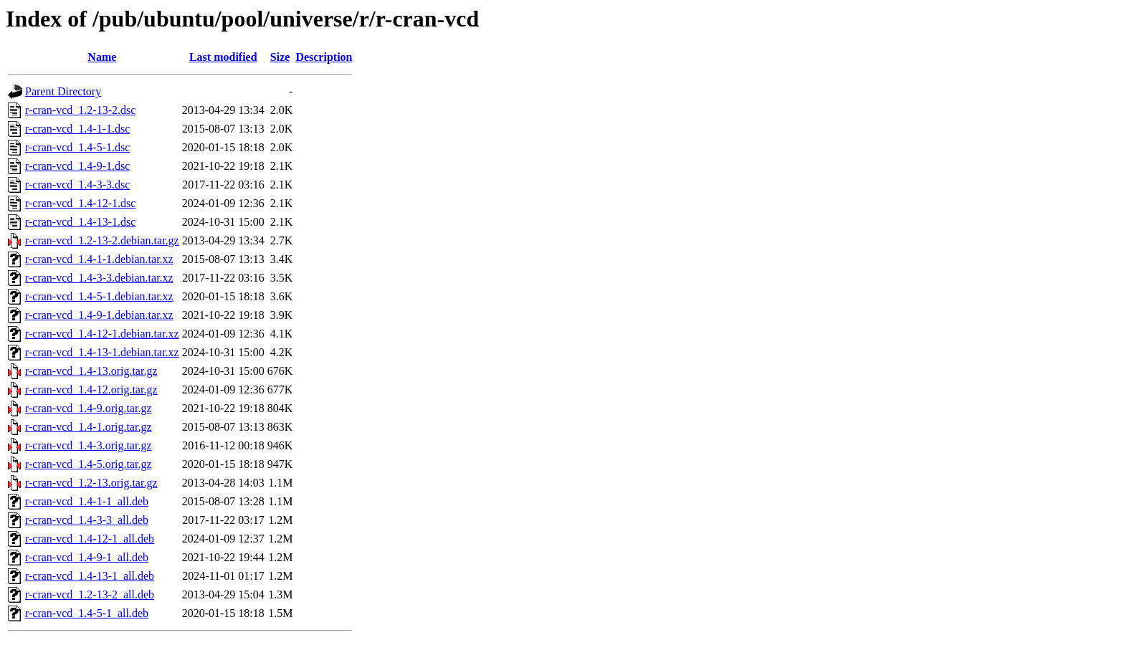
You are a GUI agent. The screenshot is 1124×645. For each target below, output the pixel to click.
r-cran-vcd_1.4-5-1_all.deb (86, 613)
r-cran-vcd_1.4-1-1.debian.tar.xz (99, 259)
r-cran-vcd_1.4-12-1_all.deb (89, 538)
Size (280, 57)
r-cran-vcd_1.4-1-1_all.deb (86, 501)
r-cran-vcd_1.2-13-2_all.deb (89, 594)
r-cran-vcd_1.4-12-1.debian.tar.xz (102, 334)
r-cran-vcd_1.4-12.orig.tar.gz (91, 389)
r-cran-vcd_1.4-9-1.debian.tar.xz (99, 315)
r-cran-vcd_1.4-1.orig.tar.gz (88, 427)
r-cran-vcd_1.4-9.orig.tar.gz (88, 408)
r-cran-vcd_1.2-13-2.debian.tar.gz (102, 240)
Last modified (223, 57)
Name (101, 57)
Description (323, 57)
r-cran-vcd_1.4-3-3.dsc (77, 184)
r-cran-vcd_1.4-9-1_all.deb (86, 557)
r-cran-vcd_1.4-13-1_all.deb (89, 576)
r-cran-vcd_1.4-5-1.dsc (77, 147)
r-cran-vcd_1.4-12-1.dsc (80, 203)
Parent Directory (63, 91)
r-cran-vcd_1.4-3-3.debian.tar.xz (99, 278)
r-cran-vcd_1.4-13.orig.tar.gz (91, 371)
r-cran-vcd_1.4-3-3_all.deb (86, 520)
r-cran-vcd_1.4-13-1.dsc (80, 222)
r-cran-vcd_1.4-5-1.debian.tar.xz (99, 296)
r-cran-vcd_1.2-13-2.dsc (80, 110)
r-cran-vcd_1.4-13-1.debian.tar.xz (102, 352)
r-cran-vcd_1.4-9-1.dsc (77, 166)
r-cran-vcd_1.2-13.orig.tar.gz (91, 483)
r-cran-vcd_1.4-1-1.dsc (77, 129)
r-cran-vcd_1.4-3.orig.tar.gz (88, 445)
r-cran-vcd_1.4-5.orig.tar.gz (88, 464)
